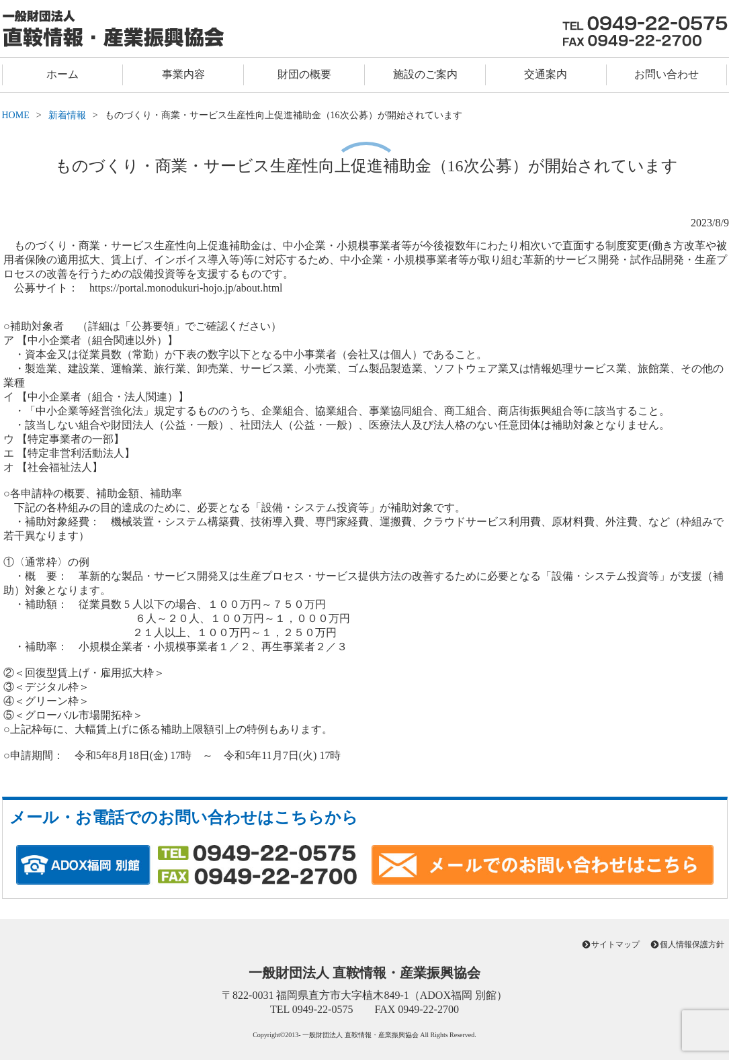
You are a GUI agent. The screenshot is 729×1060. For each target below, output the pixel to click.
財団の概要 (304, 74)
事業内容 (183, 74)
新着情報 (67, 115)
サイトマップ (615, 944)
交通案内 (545, 74)
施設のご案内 (425, 74)
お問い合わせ (666, 74)
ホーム (62, 74)
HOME (16, 115)
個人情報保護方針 (692, 944)
